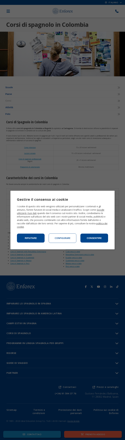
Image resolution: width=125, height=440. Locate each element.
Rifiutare (31, 238)
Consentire (94, 238)
